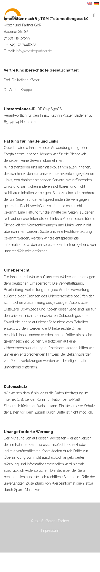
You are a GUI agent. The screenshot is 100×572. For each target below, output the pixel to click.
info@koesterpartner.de (34, 51)
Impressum (50, 530)
